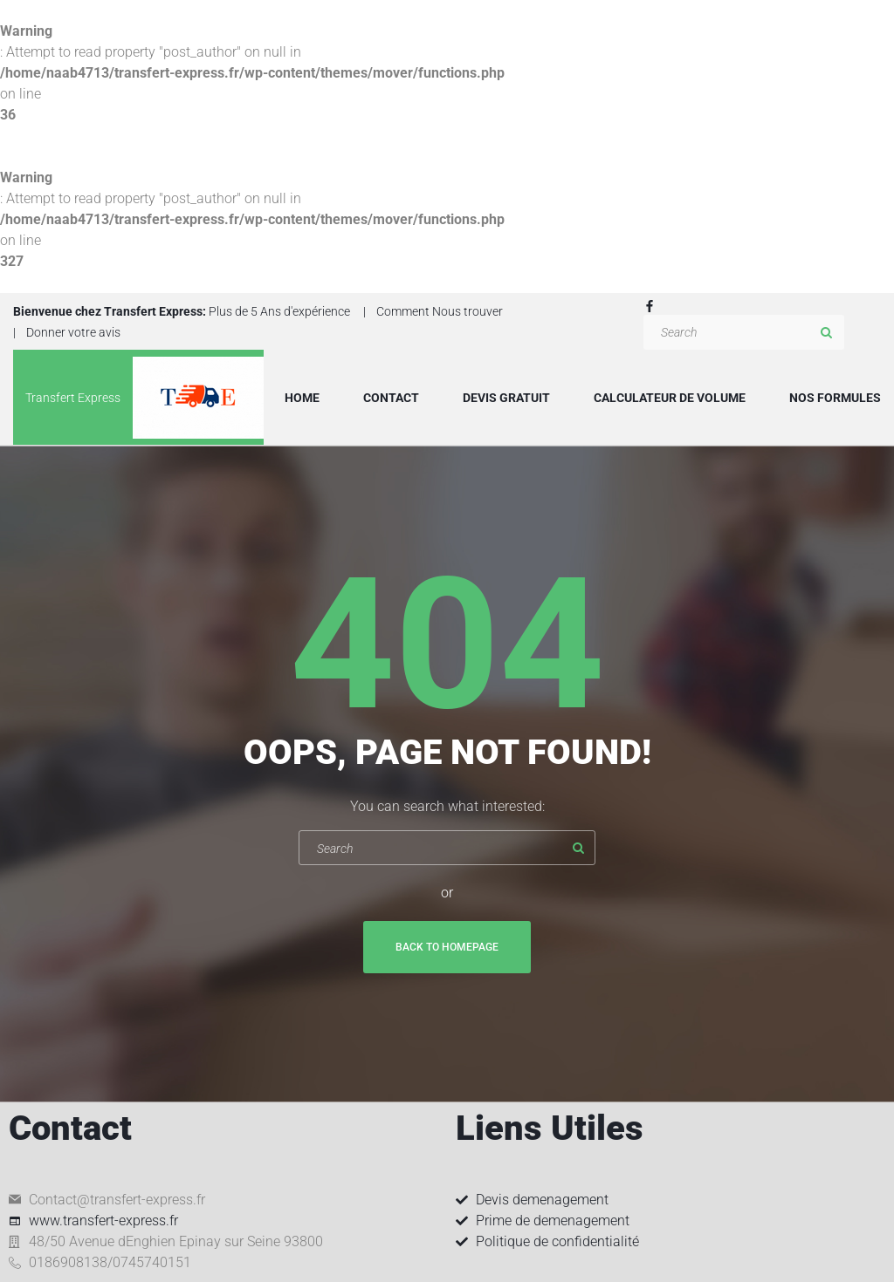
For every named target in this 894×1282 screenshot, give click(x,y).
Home (302, 398)
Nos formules (835, 398)
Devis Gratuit (506, 398)
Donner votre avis (73, 332)
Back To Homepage (447, 947)
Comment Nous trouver (439, 311)
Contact (391, 398)
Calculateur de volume (670, 398)
